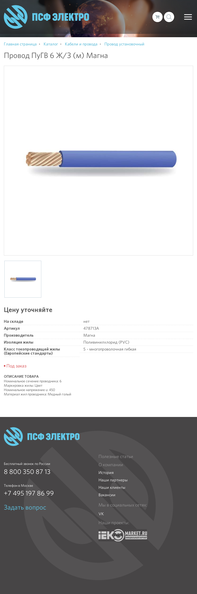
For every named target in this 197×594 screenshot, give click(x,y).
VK (101, 513)
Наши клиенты (111, 487)
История (106, 472)
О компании (110, 465)
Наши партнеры (112, 480)
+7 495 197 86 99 (29, 493)
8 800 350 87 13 (27, 471)
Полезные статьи (115, 456)
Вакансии (106, 494)
